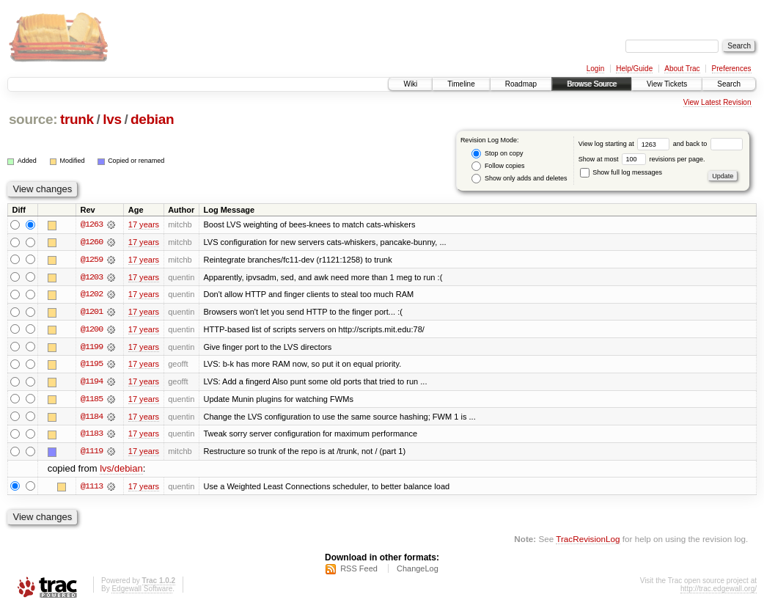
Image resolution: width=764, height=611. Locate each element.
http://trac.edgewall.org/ (718, 592)
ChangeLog (417, 571)
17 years (143, 224)
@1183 (92, 436)
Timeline (460, 84)
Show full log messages (621, 172)
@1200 (92, 330)
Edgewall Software (141, 592)
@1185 (92, 400)
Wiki (410, 84)
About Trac (681, 69)
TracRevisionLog (588, 541)
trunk (77, 119)
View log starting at (625, 143)
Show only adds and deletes (519, 178)
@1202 (92, 295)
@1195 (92, 365)
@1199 (92, 348)
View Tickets (667, 84)
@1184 (92, 418)
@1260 (92, 242)
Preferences (732, 69)
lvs (112, 119)
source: (33, 119)
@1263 (92, 224)
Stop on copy (497, 153)
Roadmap (521, 84)
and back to (708, 143)
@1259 (92, 260)
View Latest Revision (717, 102)
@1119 (92, 453)
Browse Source (592, 84)
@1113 (92, 488)
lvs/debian (121, 471)
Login (595, 69)
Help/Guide (634, 69)
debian (152, 119)
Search (729, 84)
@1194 (92, 383)
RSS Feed (359, 571)
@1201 (92, 312)
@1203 (92, 277)
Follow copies (497, 166)
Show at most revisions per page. (641, 159)
